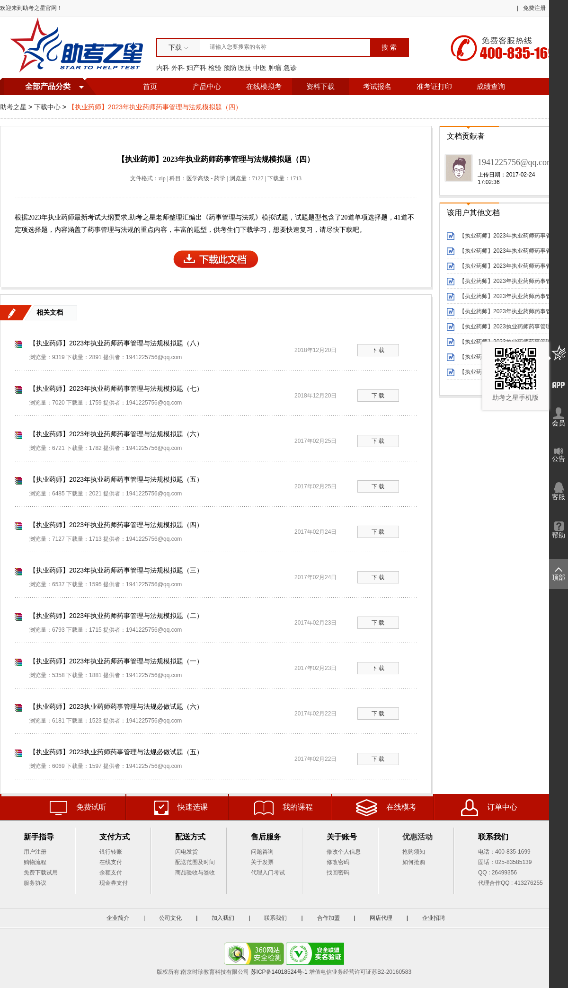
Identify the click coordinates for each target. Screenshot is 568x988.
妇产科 (196, 67)
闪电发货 (186, 851)
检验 (215, 67)
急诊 (290, 67)
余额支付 (110, 872)
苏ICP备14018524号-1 (279, 972)
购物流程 (35, 862)
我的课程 (283, 808)
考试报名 (377, 86)
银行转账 (110, 851)
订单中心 (489, 807)
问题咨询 (262, 851)
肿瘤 (275, 67)
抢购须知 (413, 851)
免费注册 (534, 8)
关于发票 (262, 862)
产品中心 (207, 86)
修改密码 (338, 862)
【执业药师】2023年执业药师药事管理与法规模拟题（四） (116, 525)
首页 (150, 86)
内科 (162, 67)
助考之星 (13, 107)
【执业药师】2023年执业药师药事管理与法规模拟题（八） (116, 343)
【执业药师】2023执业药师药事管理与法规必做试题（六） (116, 706)
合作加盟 (328, 918)
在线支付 (110, 862)
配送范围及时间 (195, 862)
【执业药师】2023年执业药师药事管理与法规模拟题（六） (116, 434)
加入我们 (223, 918)
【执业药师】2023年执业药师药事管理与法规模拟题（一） (116, 661)
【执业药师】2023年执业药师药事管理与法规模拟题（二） (116, 615)
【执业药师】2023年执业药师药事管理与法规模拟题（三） (116, 570)
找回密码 (338, 872)
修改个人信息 (344, 851)
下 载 (378, 350)
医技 (244, 67)
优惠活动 (417, 837)
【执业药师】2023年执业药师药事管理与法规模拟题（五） (116, 479)
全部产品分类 (48, 86)
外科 (178, 67)
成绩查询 (491, 86)
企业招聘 (433, 918)
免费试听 (78, 808)
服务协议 (35, 883)
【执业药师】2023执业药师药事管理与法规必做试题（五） (116, 752)
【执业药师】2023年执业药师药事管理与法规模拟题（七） (116, 388)
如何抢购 (413, 862)
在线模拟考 (264, 86)
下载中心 (47, 107)
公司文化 (170, 918)
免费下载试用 (41, 872)
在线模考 (386, 807)
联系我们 (275, 918)
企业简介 (117, 918)
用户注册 (35, 851)
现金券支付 (113, 883)
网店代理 (381, 918)
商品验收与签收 (195, 872)
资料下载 (320, 86)
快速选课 (181, 808)
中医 (259, 67)
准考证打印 (434, 86)
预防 (230, 67)
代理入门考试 (268, 872)
